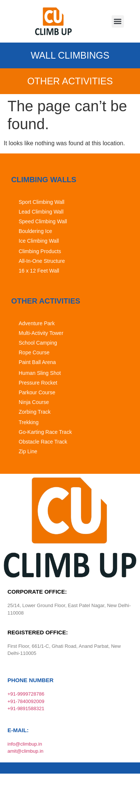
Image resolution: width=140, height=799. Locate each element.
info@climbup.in (24, 744)
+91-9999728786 (25, 694)
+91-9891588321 (25, 708)
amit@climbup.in (25, 751)
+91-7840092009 (25, 701)
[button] (118, 21)
